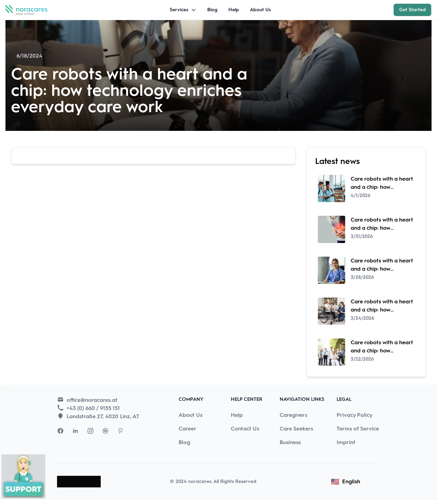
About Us (260, 10)
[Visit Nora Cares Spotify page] (105, 430)
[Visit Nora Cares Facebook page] (60, 430)
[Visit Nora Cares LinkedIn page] (75, 430)
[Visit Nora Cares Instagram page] (90, 430)
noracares (199, 481)
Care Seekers (296, 428)
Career (187, 428)
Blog (212, 10)
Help (233, 10)
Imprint (346, 442)
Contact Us (245, 428)
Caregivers (293, 415)
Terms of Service (358, 428)
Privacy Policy (354, 415)
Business (290, 442)
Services (183, 10)
